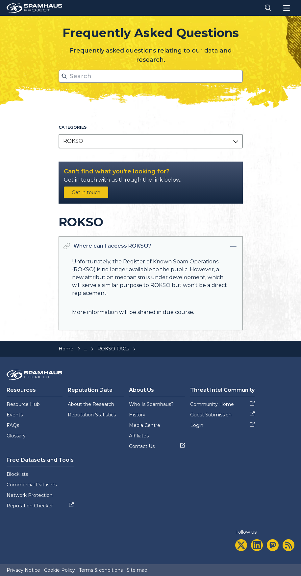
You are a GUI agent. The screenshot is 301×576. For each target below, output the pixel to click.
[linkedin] (257, 545)
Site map (137, 570)
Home (66, 349)
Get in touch (86, 192)
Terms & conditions (101, 570)
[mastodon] (273, 545)
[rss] (288, 545)
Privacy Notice (23, 570)
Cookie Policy (59, 570)
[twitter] (241, 545)
